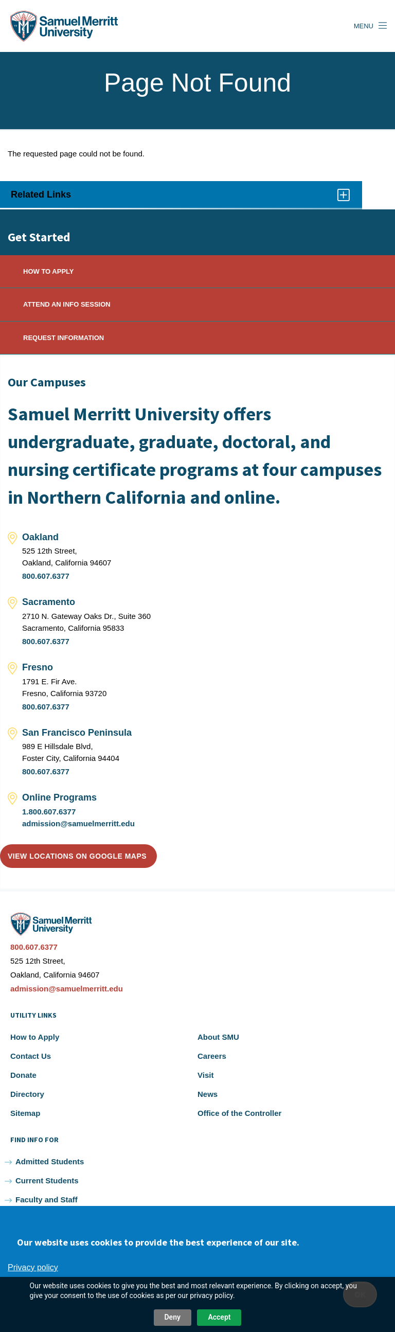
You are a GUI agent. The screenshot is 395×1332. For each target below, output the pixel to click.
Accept (219, 1317)
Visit (205, 1075)
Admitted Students (49, 1161)
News (208, 1094)
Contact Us (30, 1056)
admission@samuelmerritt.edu (78, 823)
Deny (173, 1317)
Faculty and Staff (46, 1199)
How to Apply (34, 1037)
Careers (212, 1056)
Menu (363, 26)
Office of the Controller (239, 1113)
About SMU (218, 1037)
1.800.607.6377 (49, 811)
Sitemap (25, 1113)
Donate (23, 1075)
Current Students (47, 1180)
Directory (27, 1094)
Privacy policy (33, 1267)
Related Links (181, 198)
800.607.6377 (45, 576)
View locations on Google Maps (77, 856)
